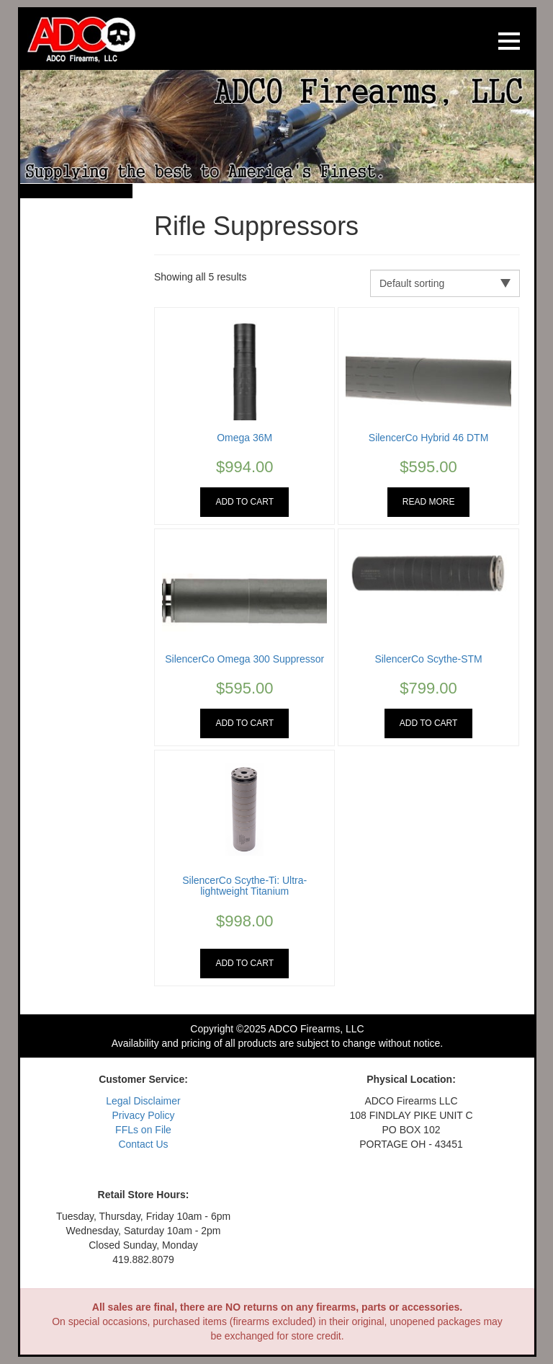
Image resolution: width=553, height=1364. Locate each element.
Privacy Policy (143, 1115)
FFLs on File (143, 1129)
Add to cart (244, 502)
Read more (429, 502)
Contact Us (143, 1144)
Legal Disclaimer (143, 1101)
